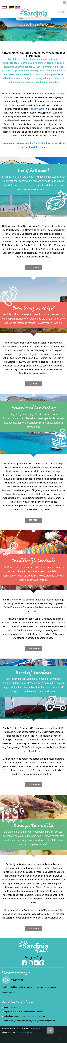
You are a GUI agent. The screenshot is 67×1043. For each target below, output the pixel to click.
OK (50, 1030)
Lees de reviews (8, 992)
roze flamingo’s (36, 109)
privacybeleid (27, 1032)
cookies (37, 1028)
